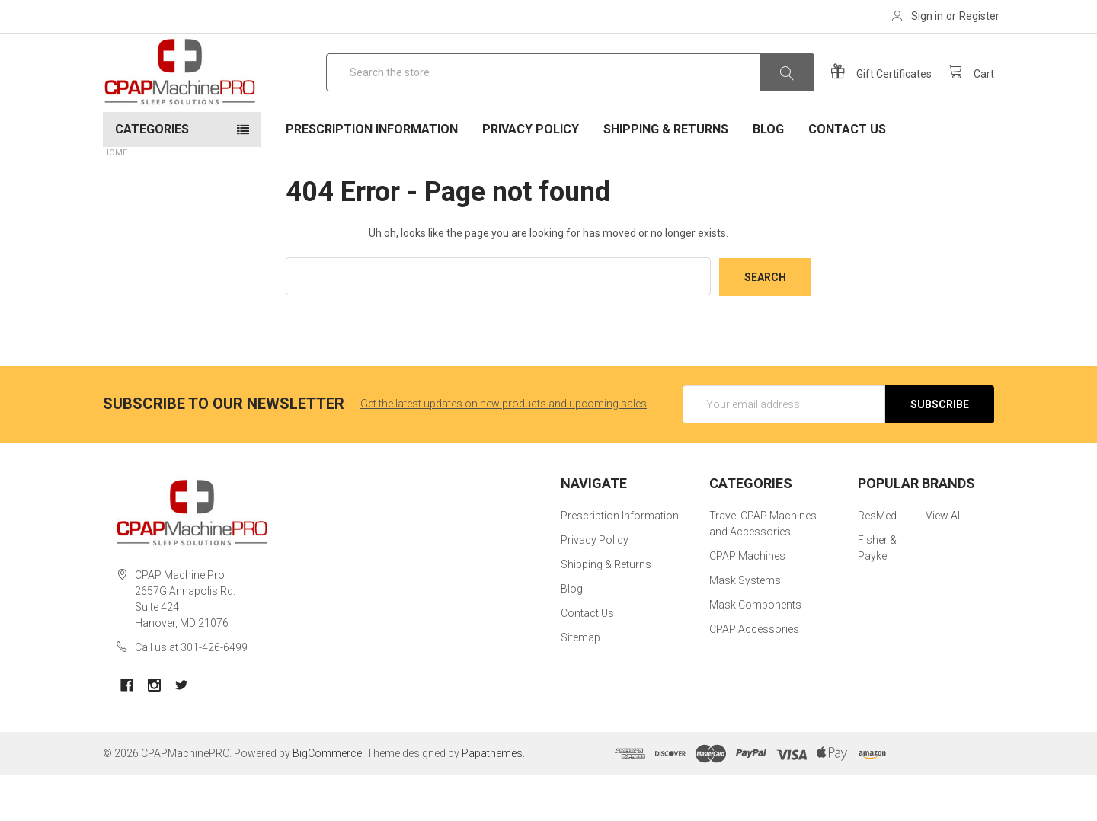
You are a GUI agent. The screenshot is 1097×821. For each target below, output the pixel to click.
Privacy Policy (530, 175)
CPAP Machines (747, 602)
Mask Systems (745, 627)
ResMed (877, 562)
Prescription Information (372, 175)
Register (979, 16)
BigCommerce (327, 799)
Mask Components (755, 651)
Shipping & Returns (665, 175)
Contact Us (847, 175)
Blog (768, 175)
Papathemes (492, 799)
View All (944, 562)
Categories (152, 175)
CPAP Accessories (754, 675)
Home (115, 199)
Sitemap (580, 684)
